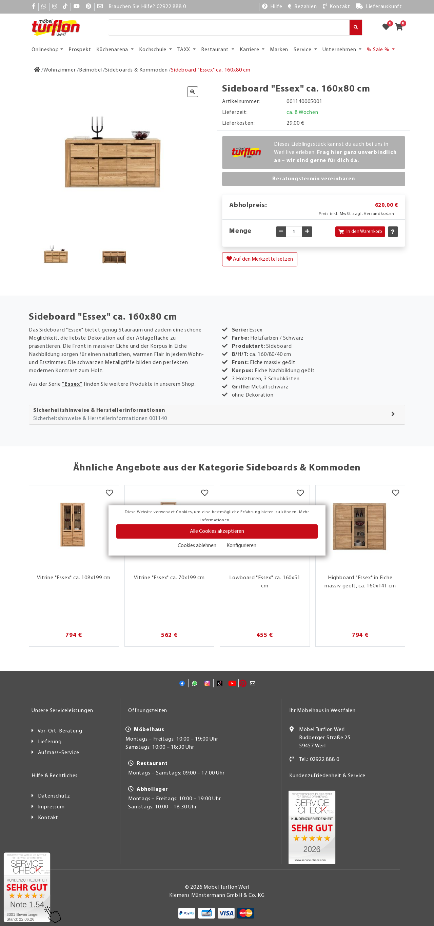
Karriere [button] (250, 50)
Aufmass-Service (58, 753)
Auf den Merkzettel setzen (259, 259)
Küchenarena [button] (113, 50)
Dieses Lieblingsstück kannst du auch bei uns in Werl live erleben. (335, 152)
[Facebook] (33, 6)
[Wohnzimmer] (59, 70)
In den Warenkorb (360, 231)
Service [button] (303, 50)
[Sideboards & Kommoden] (136, 70)
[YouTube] (77, 6)
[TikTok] (65, 6)
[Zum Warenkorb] (401, 27)
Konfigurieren (241, 545)
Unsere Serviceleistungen (62, 710)
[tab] (217, 414)
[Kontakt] (336, 6)
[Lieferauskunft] (379, 6)
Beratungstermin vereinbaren (313, 179)
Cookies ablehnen (197, 545)
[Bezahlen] (302, 6)
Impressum (51, 807)
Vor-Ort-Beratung (60, 731)
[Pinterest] (88, 6)
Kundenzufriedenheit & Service (327, 776)
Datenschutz (54, 796)
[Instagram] (55, 6)
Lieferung (50, 742)
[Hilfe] (272, 6)
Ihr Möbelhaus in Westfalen (322, 710)
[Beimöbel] (90, 70)
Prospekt (79, 50)
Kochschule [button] (153, 50)
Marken (279, 50)
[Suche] (229, 27)
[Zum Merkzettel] (388, 27)
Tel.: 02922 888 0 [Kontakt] (319, 759)
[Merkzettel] (109, 494)
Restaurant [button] (215, 50)
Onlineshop (45, 50)
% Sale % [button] (378, 50)
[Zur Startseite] (37, 70)
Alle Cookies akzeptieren (217, 531)
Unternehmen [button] (340, 50)
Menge (240, 231)
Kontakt (48, 818)
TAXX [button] (184, 50)
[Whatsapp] (44, 6)
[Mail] (100, 6)
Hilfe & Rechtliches (55, 776)
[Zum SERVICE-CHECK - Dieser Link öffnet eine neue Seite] (27, 887)
